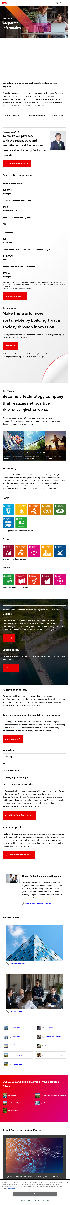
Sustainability (13, 1103)
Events (45, 1046)
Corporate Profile (15, 963)
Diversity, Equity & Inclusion (19, 1055)
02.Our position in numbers (36, 116)
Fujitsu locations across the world (19, 1045)
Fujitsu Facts (15, 1027)
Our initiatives (14, 1011)
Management (15, 1037)
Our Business (47, 1027)
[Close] (68, 1182)
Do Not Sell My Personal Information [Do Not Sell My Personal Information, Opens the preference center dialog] (35, 1200)
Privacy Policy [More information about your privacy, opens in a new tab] (12, 1188)
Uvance (12, 1095)
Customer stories (16, 1064)
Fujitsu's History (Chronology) (52, 1037)
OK (35, 1194)
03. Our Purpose (57, 116)
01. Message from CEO (11, 116)
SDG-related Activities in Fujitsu (53, 1055)
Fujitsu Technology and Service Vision (53, 1095)
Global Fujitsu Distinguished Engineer (36, 903)
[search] (61, 3)
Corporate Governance (49, 1103)
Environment (13, 1110)
